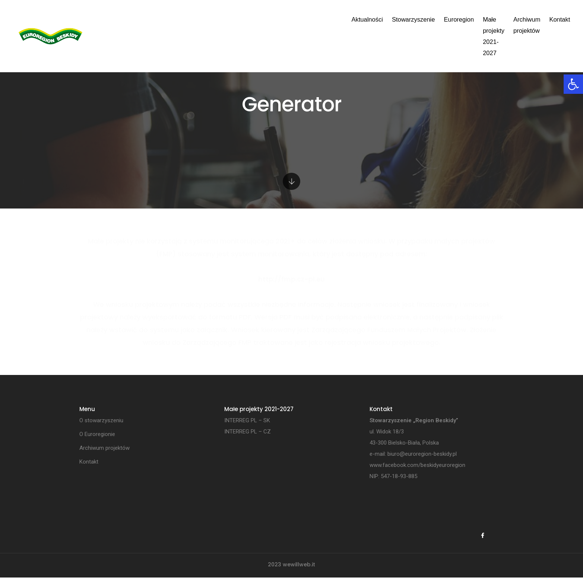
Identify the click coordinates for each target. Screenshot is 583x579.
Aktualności (207, 19)
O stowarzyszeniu (101, 420)
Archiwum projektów (427, 19)
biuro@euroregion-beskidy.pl (422, 454)
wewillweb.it (299, 566)
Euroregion (299, 19)
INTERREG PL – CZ (247, 432)
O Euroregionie (97, 434)
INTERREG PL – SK (247, 420)
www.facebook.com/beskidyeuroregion (417, 465)
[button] (573, 84)
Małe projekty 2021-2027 (357, 19)
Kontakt (473, 19)
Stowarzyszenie (253, 19)
